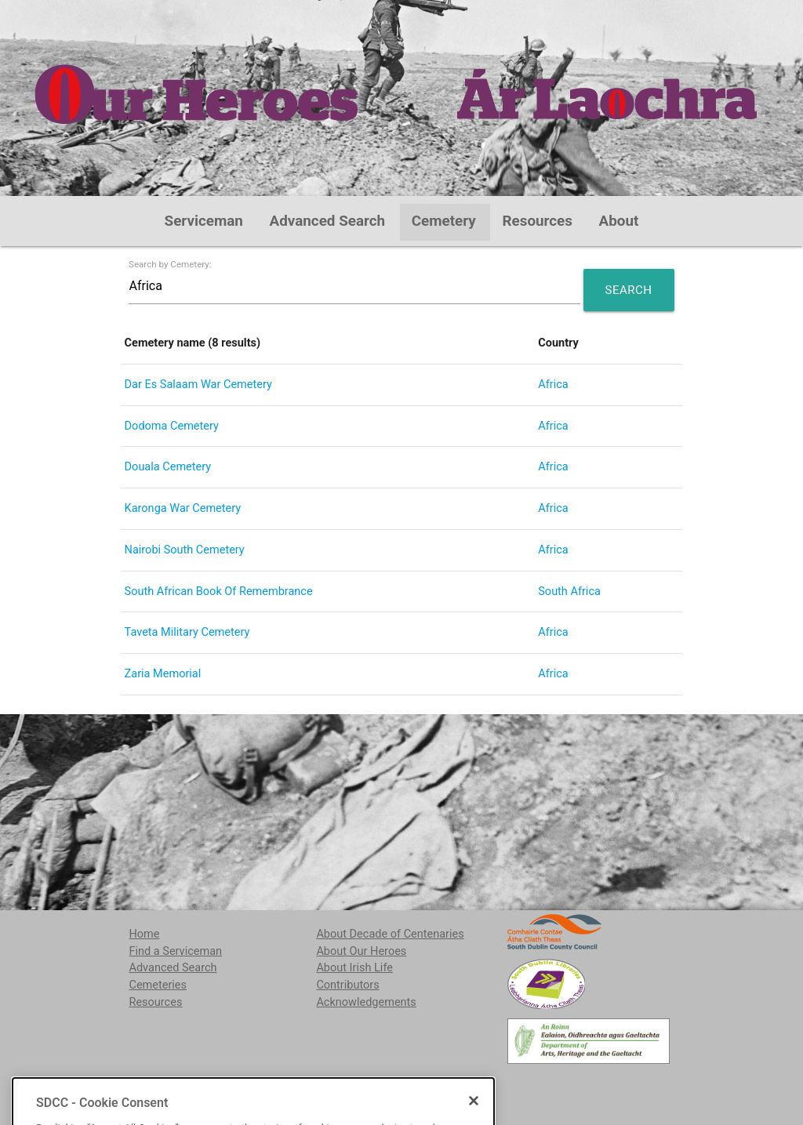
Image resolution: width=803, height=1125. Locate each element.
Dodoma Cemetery (172, 426)
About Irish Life (354, 967)
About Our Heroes (361, 951)
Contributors (347, 985)
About (619, 221)
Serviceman (204, 221)
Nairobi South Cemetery (185, 550)
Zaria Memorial (163, 673)
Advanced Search (328, 221)
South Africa (569, 591)
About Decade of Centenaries (389, 934)
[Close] (473, 1118)
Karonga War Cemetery (183, 508)
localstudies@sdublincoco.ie (252, 1085)
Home (144, 934)
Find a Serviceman (175, 951)
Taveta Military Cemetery (187, 632)
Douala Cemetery (168, 467)
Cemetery (444, 221)
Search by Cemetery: (170, 264)
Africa (553, 384)
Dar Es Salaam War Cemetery (198, 384)
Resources (537, 221)
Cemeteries (158, 985)
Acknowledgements (366, 1002)
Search (628, 290)
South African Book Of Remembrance (219, 591)
